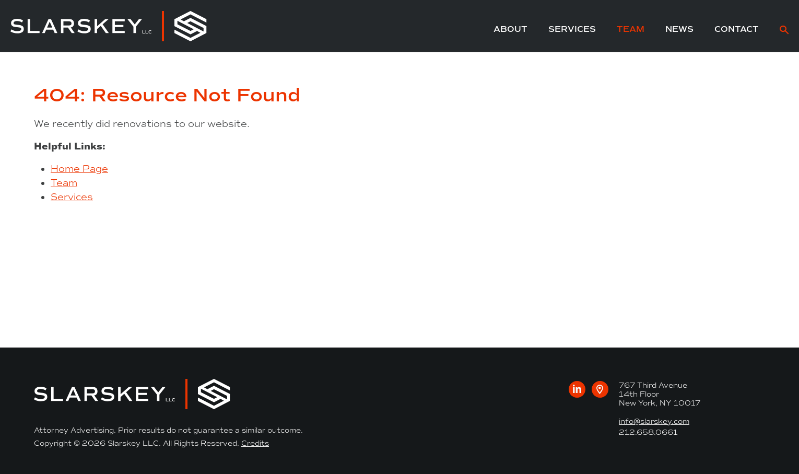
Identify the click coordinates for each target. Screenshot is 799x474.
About (510, 29)
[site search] (784, 31)
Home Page (79, 169)
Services (572, 29)
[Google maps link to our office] (600, 389)
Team (630, 29)
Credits (255, 443)
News (679, 29)
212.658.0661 (648, 432)
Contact (736, 29)
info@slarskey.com (654, 421)
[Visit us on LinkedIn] (577, 389)
